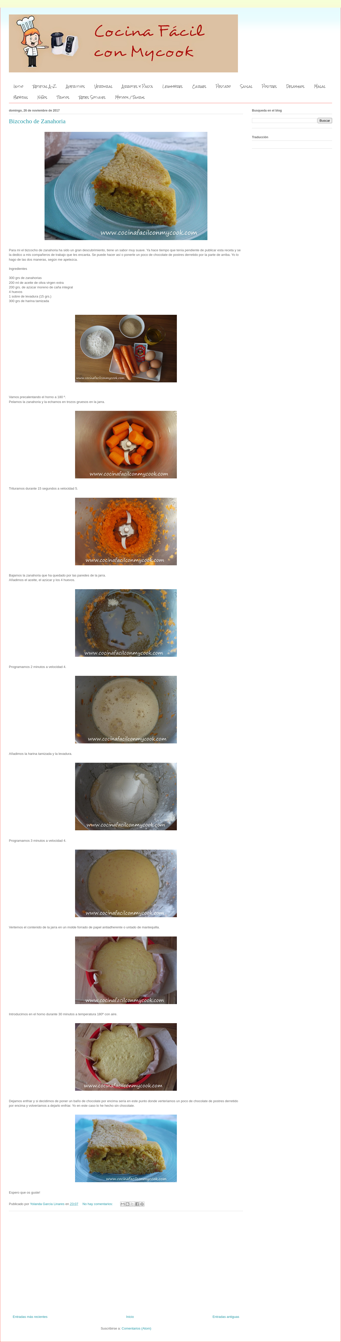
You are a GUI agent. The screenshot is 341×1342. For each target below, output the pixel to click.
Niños (42, 97)
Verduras (103, 86)
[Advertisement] (126, 1261)
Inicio (18, 86)
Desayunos (295, 86)
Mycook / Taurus (130, 97)
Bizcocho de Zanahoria (37, 121)
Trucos (63, 97)
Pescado (223, 86)
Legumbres (172, 86)
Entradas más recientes (30, 1317)
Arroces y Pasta (137, 86)
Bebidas (20, 97)
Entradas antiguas (225, 1317)
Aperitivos (75, 86)
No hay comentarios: (98, 1204)
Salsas (246, 86)
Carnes (199, 86)
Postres (269, 86)
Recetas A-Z (45, 86)
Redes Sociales (92, 97)
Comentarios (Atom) (136, 1328)
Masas (319, 86)
